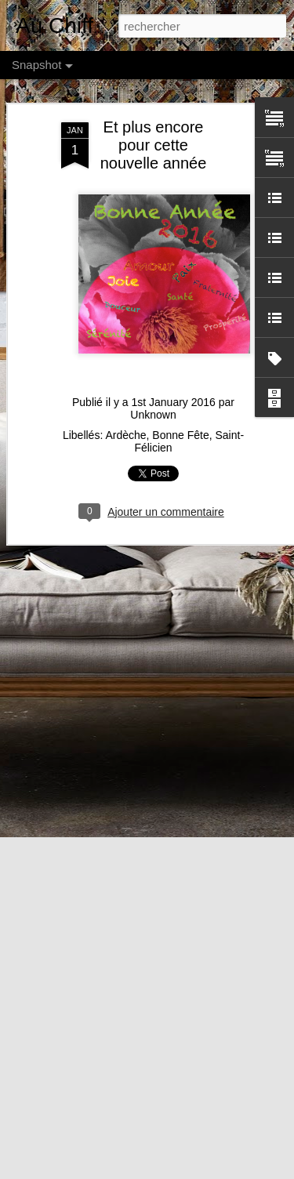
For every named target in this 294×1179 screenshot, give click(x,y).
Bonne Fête (180, 321)
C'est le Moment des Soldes (116, 1132)
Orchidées (99, 918)
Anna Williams (246, 1161)
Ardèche (125, 321)
